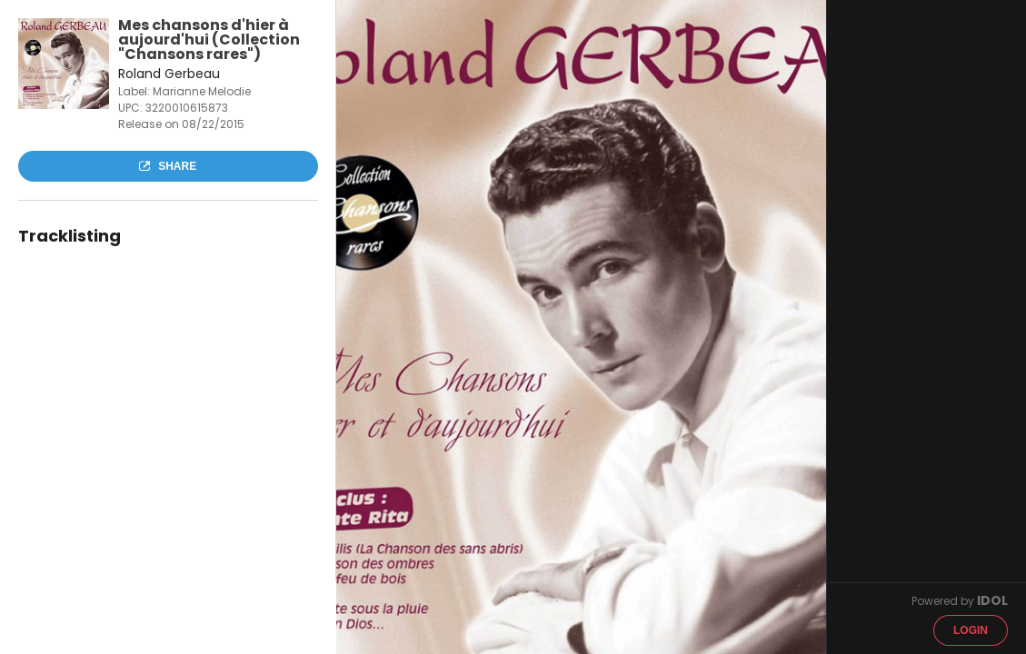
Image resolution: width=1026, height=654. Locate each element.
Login (970, 630)
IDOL (992, 600)
